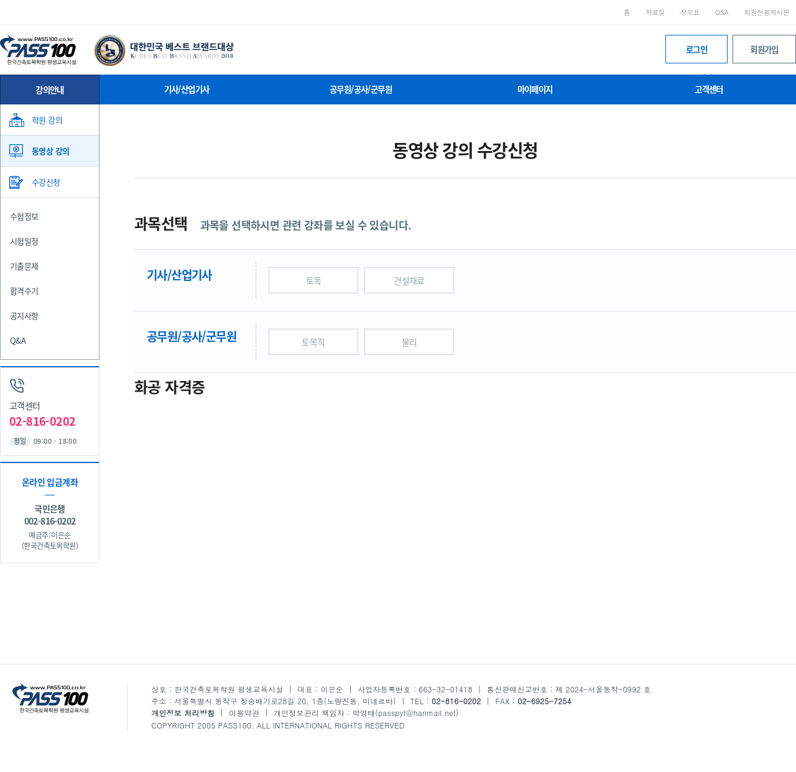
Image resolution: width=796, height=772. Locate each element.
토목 (314, 280)
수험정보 (24, 216)
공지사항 (24, 315)
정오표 (690, 12)
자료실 (655, 12)
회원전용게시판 (766, 12)
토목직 (313, 342)
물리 (409, 342)
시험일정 (24, 241)
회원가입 (764, 49)
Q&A (722, 12)
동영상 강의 (50, 151)
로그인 (696, 53)
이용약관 (244, 712)
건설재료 (409, 280)
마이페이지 (535, 89)
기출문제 (24, 266)
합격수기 (24, 290)
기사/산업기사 (187, 89)
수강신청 (46, 182)
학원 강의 (47, 120)
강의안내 (49, 89)
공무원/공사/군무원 (361, 89)
